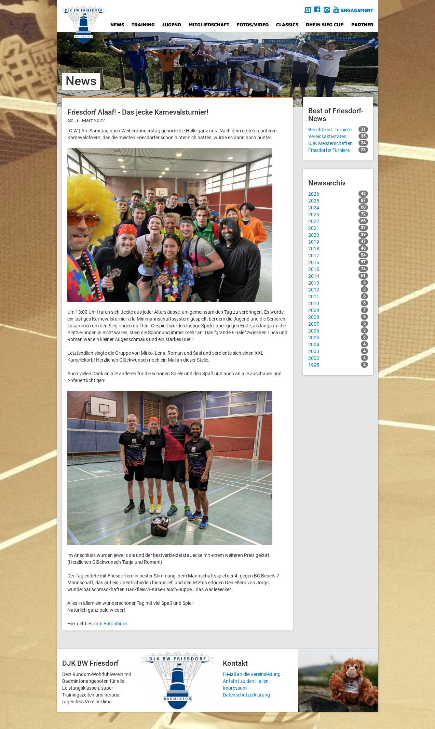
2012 (338, 289)
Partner (362, 24)
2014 (338, 276)
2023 (338, 214)
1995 (338, 365)
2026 (338, 194)
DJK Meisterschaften (338, 143)
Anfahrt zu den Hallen (246, 681)
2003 (338, 351)
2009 (338, 310)
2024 (338, 207)
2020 (338, 235)
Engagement (357, 10)
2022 (338, 221)
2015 (338, 269)
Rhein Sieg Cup (325, 24)
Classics (287, 24)
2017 (338, 255)
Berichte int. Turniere (338, 129)
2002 (338, 358)
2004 (338, 344)
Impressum (235, 688)
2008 (338, 317)
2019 (338, 241)
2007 (338, 324)
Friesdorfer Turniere (338, 150)
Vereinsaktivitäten (338, 136)
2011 (338, 296)
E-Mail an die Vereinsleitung (252, 674)
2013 (338, 282)
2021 (338, 228)
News (117, 24)
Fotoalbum (115, 623)
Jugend (171, 24)
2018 (338, 248)
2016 (338, 262)
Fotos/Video (253, 24)
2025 (338, 200)
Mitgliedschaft (209, 24)
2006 (338, 330)
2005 (338, 337)
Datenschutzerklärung (246, 695)
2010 (338, 303)
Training (143, 24)
